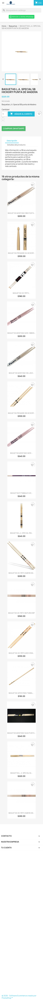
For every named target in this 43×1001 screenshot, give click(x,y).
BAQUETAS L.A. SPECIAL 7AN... (21, 533)
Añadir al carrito (21, 113)
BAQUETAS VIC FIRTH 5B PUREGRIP (21, 613)
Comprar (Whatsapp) (13, 128)
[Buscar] (21, 10)
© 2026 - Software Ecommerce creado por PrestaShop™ (19, 996)
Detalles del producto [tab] (16, 145)
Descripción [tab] (12, 141)
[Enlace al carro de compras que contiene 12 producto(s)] (38, 3)
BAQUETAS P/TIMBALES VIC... (21, 493)
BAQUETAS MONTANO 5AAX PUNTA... (21, 733)
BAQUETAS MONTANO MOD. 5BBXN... (21, 333)
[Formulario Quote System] (21, 923)
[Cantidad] (4, 113)
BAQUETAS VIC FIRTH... (21, 293)
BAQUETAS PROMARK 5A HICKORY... (21, 253)
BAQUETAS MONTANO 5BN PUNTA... (21, 213)
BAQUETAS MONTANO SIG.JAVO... (21, 373)
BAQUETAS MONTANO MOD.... (21, 453)
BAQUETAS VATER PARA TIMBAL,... (21, 693)
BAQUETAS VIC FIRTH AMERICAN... (22, 573)
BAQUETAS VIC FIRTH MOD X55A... (21, 653)
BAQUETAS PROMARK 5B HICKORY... (21, 413)
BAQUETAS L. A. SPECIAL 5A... (21, 773)
